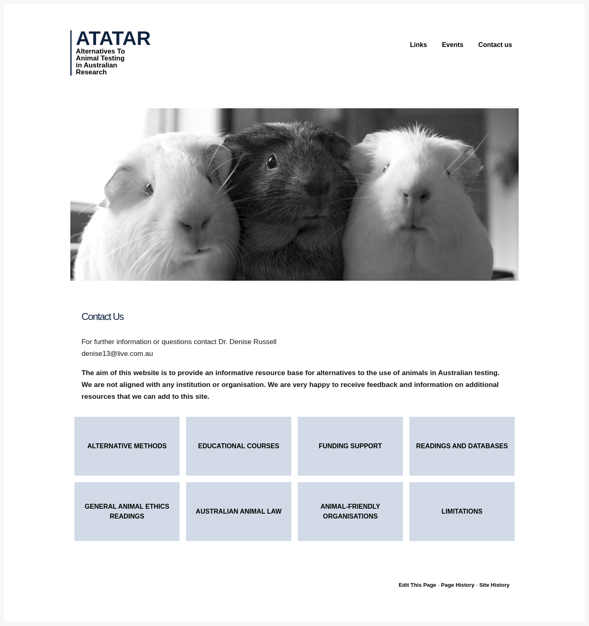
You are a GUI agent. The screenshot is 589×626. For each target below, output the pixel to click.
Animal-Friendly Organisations (350, 511)
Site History (494, 585)
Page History (457, 585)
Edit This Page (417, 585)
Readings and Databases (462, 446)
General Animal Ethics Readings (127, 511)
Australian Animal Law (239, 511)
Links (418, 44)
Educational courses (238, 446)
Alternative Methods (126, 446)
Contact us (495, 44)
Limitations (462, 511)
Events (452, 44)
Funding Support (350, 446)
